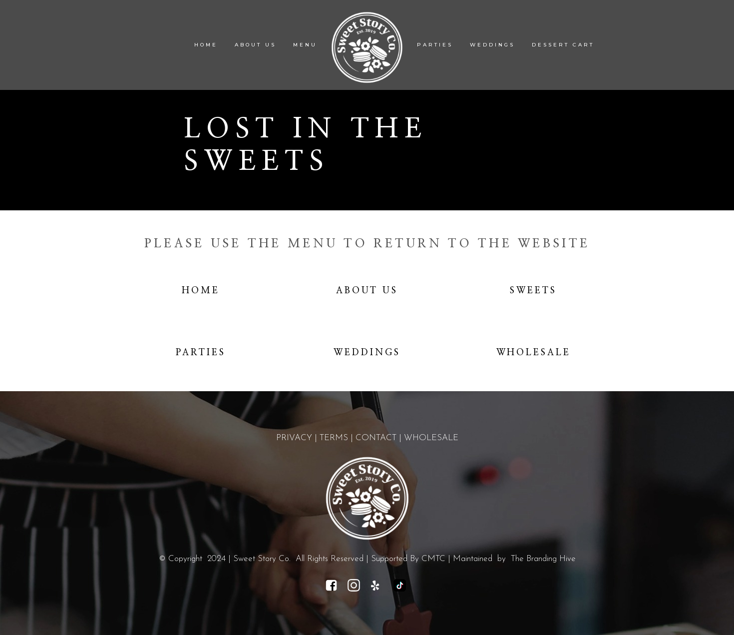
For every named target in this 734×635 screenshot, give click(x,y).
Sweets (533, 290)
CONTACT (376, 438)
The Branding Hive (543, 559)
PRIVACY (294, 438)
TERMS (334, 438)
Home (201, 290)
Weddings (367, 352)
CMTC (433, 559)
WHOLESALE (431, 438)
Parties (201, 352)
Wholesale (533, 352)
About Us (367, 290)
